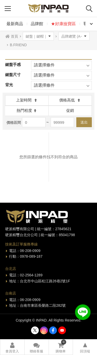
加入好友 (83, 312)
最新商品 (14, 24)
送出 (84, 122)
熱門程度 (27, 110)
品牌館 (37, 24)
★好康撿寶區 (63, 24)
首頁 (14, 36)
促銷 (70, 110)
